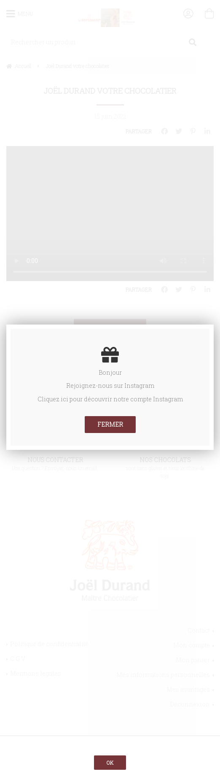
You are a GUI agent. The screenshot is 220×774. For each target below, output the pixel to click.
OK (110, 762)
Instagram (139, 386)
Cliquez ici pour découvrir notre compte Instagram (110, 399)
